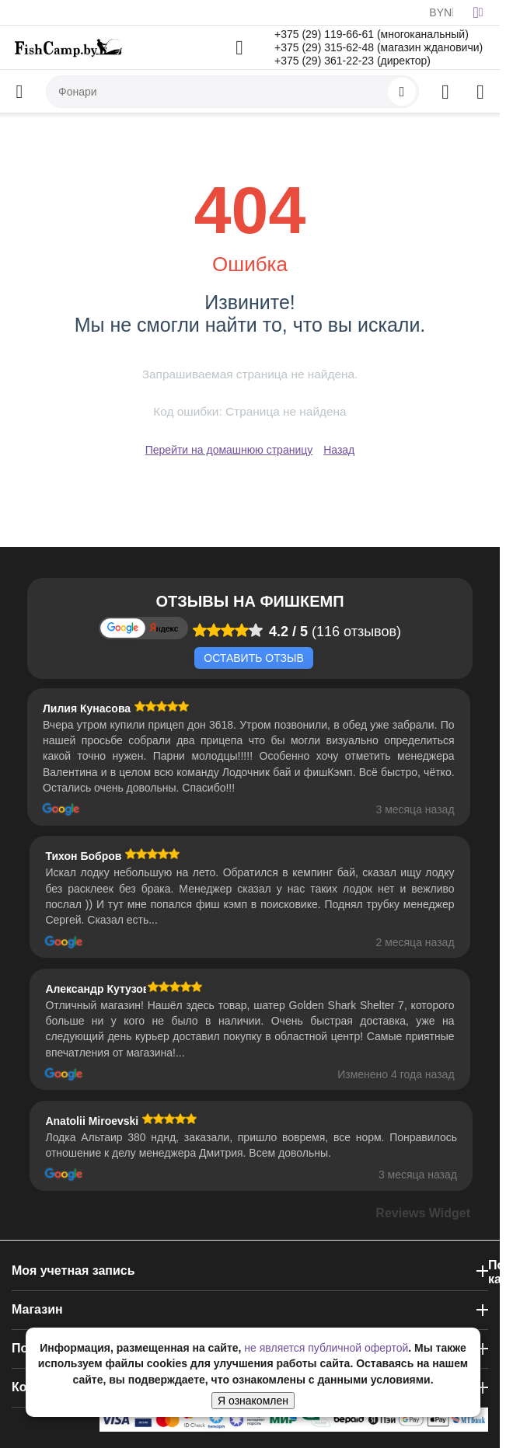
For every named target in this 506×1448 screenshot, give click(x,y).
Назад (338, 450)
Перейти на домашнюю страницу (229, 450)
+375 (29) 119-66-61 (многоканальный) (371, 34)
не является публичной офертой (326, 1348)
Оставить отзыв (253, 658)
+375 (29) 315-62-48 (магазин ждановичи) (378, 47)
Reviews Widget (422, 1213)
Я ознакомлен (253, 1400)
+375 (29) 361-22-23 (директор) (352, 60)
